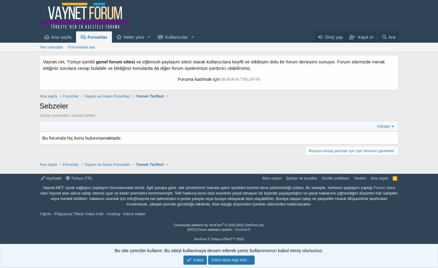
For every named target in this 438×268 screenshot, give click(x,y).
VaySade (51, 178)
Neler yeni (133, 37)
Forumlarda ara (81, 47)
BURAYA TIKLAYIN (240, 79)
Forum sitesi (384, 187)
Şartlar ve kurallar (301, 178)
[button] (148, 37)
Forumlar (97, 37)
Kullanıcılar (176, 37)
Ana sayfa (61, 37)
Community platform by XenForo (219, 225)
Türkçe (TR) (79, 178)
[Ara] (388, 37)
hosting (113, 214)
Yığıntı (45, 214)
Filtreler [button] (383, 126)
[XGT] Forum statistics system (219, 229)
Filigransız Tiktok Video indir (79, 214)
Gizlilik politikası (335, 178)
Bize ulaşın (272, 178)
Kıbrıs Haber (134, 214)
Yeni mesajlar (51, 47)
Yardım (360, 178)
